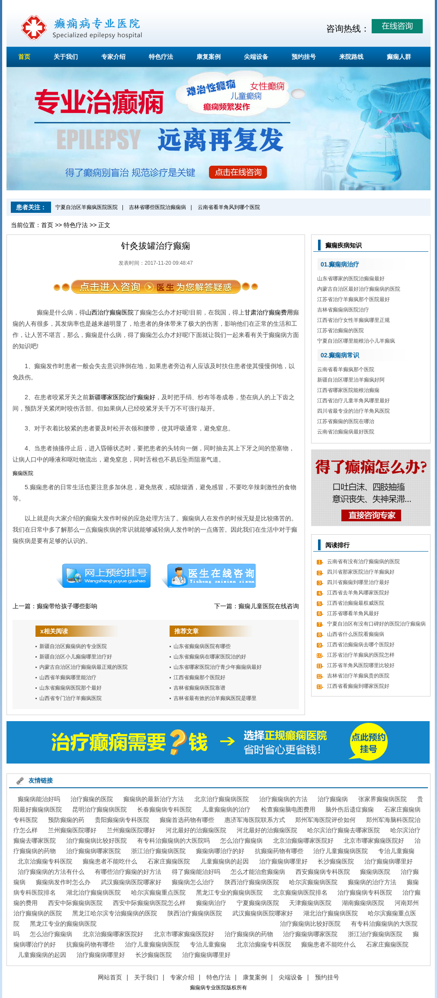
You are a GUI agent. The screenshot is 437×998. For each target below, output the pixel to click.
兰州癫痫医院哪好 (72, 830)
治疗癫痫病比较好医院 (96, 840)
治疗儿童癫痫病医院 (340, 850)
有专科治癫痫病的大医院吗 (173, 840)
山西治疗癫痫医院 (109, 312)
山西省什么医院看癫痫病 (355, 634)
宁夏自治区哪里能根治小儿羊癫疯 (356, 341)
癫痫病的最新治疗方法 (153, 799)
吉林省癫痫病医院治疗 (343, 310)
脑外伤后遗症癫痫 (349, 809)
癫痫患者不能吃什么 (110, 861)
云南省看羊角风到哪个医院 (229, 207)
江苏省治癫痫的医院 (340, 330)
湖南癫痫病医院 (363, 902)
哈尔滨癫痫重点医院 (158, 892)
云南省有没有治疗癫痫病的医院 (363, 561)
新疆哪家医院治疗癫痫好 (122, 397)
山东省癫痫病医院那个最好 (70, 688)
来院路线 (351, 56)
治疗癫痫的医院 (92, 799)
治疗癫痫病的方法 (283, 799)
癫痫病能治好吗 (39, 799)
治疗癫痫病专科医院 (364, 892)
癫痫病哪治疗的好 (220, 850)
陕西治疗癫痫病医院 (252, 882)
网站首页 (110, 977)
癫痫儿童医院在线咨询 (268, 606)
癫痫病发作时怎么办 (63, 882)
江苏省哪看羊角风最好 (353, 613)
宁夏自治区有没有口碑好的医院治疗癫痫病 (376, 624)
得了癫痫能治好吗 (196, 871)
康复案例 (208, 56)
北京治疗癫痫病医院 (221, 799)
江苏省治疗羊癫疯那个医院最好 (353, 299)
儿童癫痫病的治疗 (226, 809)
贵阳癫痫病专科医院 (122, 819)
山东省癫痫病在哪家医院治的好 (210, 657)
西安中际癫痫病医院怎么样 (149, 902)
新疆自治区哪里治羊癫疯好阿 (351, 380)
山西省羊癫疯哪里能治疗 (67, 677)
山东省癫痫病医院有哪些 (202, 646)
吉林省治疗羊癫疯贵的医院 (358, 676)
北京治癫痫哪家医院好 (303, 840)
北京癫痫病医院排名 (300, 892)
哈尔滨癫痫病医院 (313, 882)
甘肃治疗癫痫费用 (268, 312)
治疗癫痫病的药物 (249, 934)
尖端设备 (256, 56)
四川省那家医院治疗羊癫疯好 (361, 572)
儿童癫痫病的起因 (224, 861)
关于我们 (66, 56)
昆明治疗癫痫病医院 (99, 809)
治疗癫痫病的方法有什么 (51, 871)
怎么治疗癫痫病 (241, 840)
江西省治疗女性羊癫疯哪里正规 (353, 320)
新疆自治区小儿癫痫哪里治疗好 (75, 657)
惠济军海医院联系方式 (255, 819)
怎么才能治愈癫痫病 (258, 871)
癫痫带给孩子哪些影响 (67, 606)
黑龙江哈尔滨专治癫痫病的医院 (114, 913)
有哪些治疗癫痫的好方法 (128, 871)
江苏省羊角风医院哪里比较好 (361, 665)
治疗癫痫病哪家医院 (93, 850)
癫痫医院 (23, 473)
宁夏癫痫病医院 (258, 902)
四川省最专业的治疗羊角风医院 (353, 411)
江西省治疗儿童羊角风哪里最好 (353, 401)
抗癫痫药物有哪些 (279, 850)
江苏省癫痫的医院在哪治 (345, 421)
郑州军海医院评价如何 (325, 819)
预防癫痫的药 (66, 819)
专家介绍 (113, 56)
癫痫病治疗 (211, 902)
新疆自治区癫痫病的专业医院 (73, 646)
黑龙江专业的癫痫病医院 (229, 892)
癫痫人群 (399, 56)
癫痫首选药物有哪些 (187, 819)
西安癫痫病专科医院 (323, 871)
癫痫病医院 (375, 871)
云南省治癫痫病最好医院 (345, 432)
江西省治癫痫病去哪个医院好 (361, 645)
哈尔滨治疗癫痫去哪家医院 (343, 830)
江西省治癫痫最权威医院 (355, 603)
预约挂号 (304, 56)
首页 (24, 56)
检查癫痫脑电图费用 (288, 809)
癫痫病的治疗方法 (372, 882)
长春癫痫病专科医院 (164, 809)
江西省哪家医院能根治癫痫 (348, 390)
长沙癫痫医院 (336, 861)
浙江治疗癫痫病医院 (158, 850)
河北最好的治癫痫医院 (196, 830)
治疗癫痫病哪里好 (283, 861)
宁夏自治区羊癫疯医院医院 (86, 207)
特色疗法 (161, 56)
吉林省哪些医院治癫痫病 (157, 207)
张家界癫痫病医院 (382, 799)
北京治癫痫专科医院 (45, 861)
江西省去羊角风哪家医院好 (358, 593)
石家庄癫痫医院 (169, 861)
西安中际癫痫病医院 (75, 902)
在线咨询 (208, 576)
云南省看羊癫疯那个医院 (345, 369)
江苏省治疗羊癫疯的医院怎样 (361, 655)
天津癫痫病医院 (310, 902)
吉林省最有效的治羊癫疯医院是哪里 (215, 698)
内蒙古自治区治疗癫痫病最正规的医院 (83, 667)
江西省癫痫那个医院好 (199, 677)
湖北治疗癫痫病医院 (93, 892)
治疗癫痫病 (333, 799)
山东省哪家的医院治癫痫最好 (351, 279)
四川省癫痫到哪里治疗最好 (358, 582)
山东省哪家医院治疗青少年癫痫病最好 (218, 667)
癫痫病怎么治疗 (193, 882)
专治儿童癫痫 (396, 850)
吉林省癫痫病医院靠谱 (199, 688)
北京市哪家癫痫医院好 (374, 840)
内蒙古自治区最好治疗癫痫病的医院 (358, 289)
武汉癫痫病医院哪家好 (131, 882)
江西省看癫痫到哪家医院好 (358, 686)
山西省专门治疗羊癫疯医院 (70, 698)
